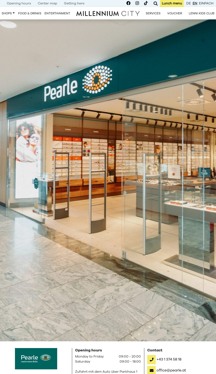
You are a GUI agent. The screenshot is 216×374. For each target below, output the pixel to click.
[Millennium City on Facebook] (128, 3)
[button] (164, 359)
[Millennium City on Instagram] (137, 3)
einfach (206, 3)
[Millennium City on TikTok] (145, 3)
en (195, 3)
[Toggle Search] (155, 3)
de (188, 3)
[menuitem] (18, 3)
